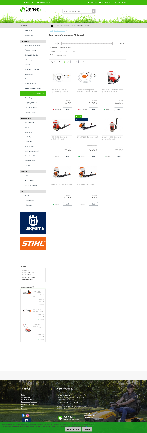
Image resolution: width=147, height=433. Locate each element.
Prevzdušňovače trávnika (33, 88)
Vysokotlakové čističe (31, 156)
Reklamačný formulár (27, 404)
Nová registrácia (106, 2)
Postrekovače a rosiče (38, 93)
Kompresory (29, 132)
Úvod (51, 31)
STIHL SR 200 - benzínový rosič (87, 137)
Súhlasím (87, 429)
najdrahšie (74, 62)
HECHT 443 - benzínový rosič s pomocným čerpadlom (112, 90)
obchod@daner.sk (27, 279)
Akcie (22, 406)
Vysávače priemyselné (32, 151)
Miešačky (28, 137)
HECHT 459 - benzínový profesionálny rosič (59, 138)
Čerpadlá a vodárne (31, 50)
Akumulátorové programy (33, 45)
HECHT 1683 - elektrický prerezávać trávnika (38, 326)
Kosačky (27, 64)
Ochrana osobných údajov (29, 402)
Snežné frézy (29, 141)
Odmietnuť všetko (72, 429)
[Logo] (33, 11)
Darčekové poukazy (31, 185)
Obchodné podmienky (77, 26)
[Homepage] (52, 25)
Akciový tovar (29, 35)
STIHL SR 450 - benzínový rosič (87, 184)
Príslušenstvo (29, 205)
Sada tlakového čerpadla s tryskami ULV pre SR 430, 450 (87, 90)
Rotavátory (28, 98)
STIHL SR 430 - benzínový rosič (61, 184)
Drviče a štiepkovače (31, 55)
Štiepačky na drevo (31, 103)
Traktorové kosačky (31, 107)
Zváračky (27, 165)
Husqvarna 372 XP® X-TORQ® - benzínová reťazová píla (38, 294)
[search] (93, 11)
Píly (26, 79)
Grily (26, 176)
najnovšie (82, 62)
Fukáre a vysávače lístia (32, 60)
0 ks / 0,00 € (122, 2)
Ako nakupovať (64, 26)
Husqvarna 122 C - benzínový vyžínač (38, 310)
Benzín (27, 195)
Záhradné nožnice (30, 112)
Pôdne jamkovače (30, 83)
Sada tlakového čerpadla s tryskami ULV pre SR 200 (59, 90)
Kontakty (86, 26)
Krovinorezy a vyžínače (32, 69)
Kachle (27, 127)
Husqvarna (28, 30)
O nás (57, 26)
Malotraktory (29, 74)
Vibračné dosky (29, 146)
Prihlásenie (94, 2)
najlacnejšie (66, 62)
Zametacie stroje (30, 161)
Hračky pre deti (29, 180)
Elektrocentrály (29, 122)
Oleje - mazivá (29, 200)
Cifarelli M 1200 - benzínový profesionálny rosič (111, 138)
